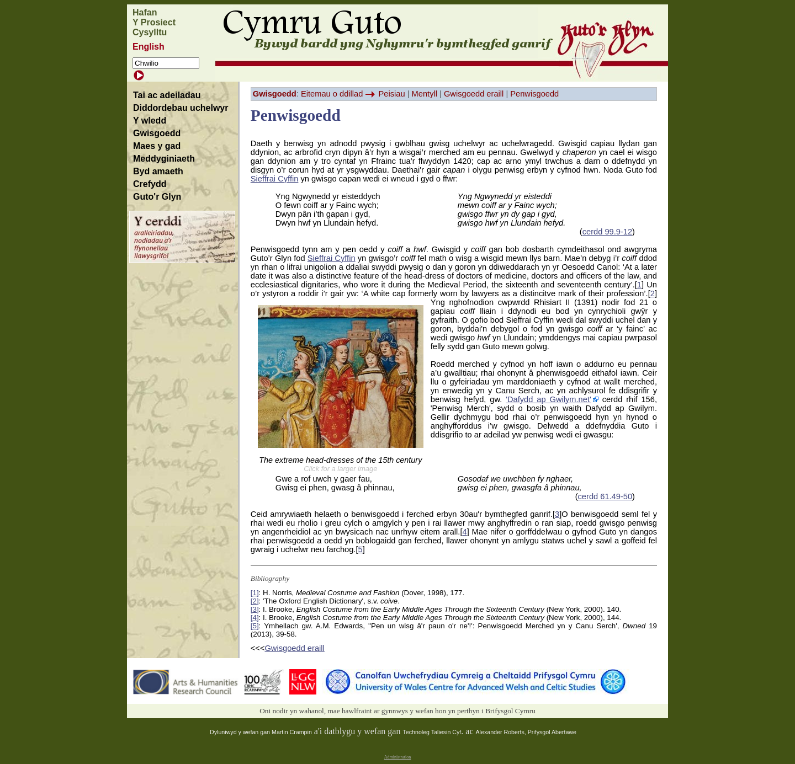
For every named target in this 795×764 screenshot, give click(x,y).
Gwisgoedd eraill (474, 93)
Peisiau (392, 93)
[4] (255, 617)
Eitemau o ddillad (332, 93)
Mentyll (424, 93)
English (148, 46)
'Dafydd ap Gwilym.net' (548, 399)
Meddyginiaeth (164, 158)
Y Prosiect (154, 22)
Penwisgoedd (534, 93)
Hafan (144, 12)
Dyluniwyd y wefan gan (241, 732)
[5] (255, 626)
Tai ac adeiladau (166, 95)
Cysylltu (149, 32)
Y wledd (149, 120)
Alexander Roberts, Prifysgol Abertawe (526, 732)
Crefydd (149, 184)
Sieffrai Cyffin (275, 178)
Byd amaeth (158, 171)
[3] (255, 609)
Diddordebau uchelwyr (180, 108)
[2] (255, 601)
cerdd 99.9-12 (607, 231)
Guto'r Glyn (157, 196)
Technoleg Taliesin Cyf (431, 732)
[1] (255, 593)
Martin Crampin (292, 732)
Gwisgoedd (157, 133)
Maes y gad (157, 146)
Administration (397, 757)
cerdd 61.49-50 (605, 496)
